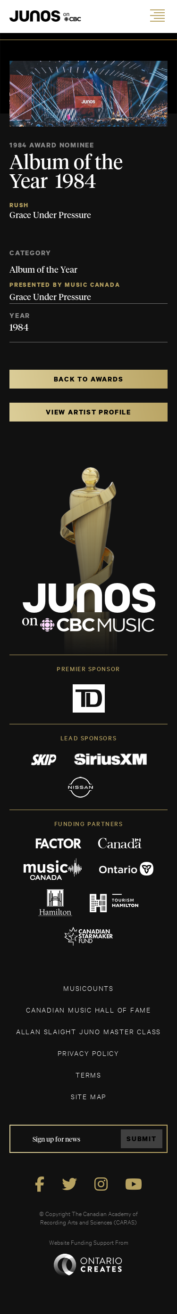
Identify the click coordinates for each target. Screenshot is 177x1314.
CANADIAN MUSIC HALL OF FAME (88, 1009)
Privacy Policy (88, 1052)
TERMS (88, 1074)
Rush (19, 205)
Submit (141, 1138)
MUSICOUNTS (88, 987)
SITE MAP (88, 1096)
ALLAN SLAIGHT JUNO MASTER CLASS (88, 1031)
